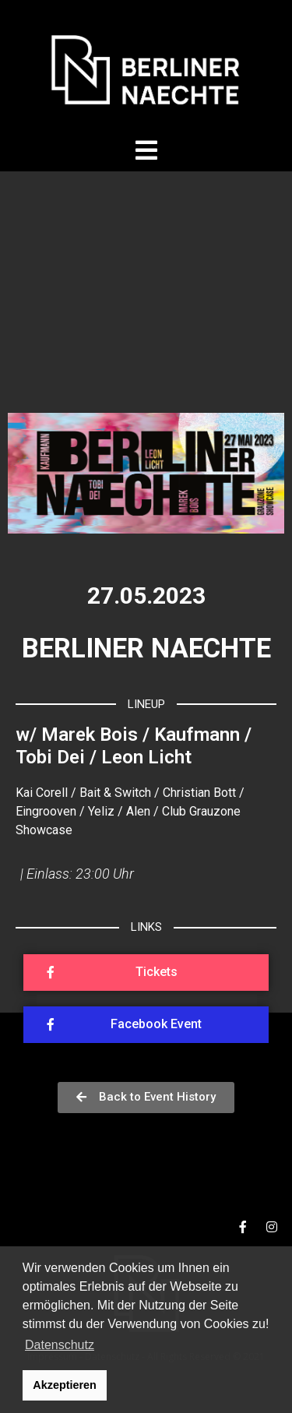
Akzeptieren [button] (65, 1385)
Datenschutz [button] (59, 1344)
